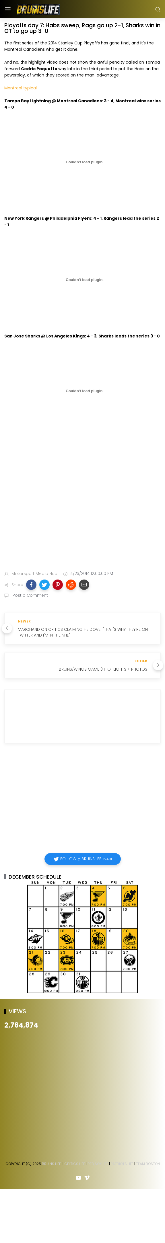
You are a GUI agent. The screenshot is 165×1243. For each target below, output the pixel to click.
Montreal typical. (21, 88)
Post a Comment (29, 595)
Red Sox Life (98, 1163)
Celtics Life (74, 1163)
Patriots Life (122, 1163)
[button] (31, 585)
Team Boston (148, 1163)
